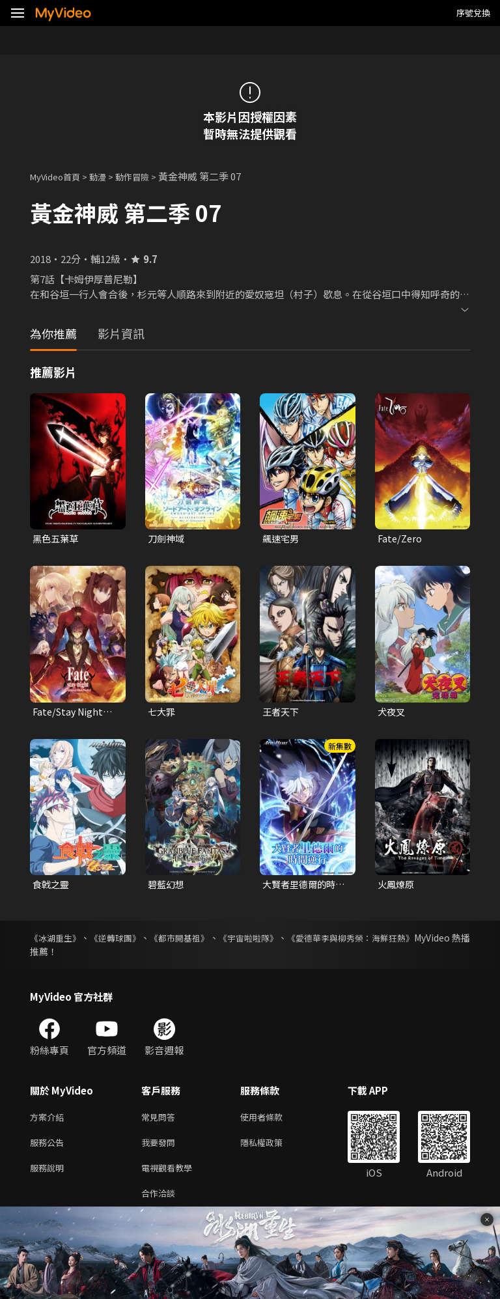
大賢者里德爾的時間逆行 (301, 887)
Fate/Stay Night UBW (70, 713)
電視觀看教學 (170, 1176)
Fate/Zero (401, 539)
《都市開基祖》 (204, 941)
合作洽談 (160, 1203)
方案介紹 (49, 1121)
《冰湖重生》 (57, 941)
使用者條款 (272, 1121)
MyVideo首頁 (59, 176)
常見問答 (160, 1121)
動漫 (108, 176)
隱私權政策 (272, 1149)
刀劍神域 (167, 539)
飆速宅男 (281, 539)
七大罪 (162, 713)
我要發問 (160, 1149)
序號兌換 (473, 13)
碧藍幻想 (167, 887)
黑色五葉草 (57, 539)
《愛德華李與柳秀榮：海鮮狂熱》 (401, 941)
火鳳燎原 (397, 887)
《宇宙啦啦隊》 (285, 941)
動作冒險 (146, 176)
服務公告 (49, 1149)
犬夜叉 (392, 713)
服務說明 (49, 1176)
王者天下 (281, 713)
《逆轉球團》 (129, 941)
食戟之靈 (52, 887)
